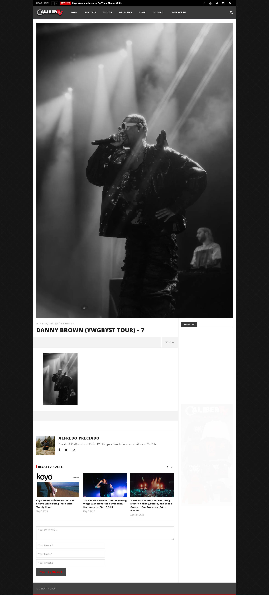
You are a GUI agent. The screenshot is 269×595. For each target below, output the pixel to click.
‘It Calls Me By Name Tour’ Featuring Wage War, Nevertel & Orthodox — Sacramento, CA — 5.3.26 (105, 504)
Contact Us (178, 12)
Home (74, 12)
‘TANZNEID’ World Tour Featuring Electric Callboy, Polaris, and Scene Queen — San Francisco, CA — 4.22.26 (151, 505)
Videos (107, 12)
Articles (90, 12)
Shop (142, 12)
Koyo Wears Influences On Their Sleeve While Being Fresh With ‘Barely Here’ (98, 3)
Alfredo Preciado (65, 323)
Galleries (125, 12)
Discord (158, 12)
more (169, 342)
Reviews (65, 3)
